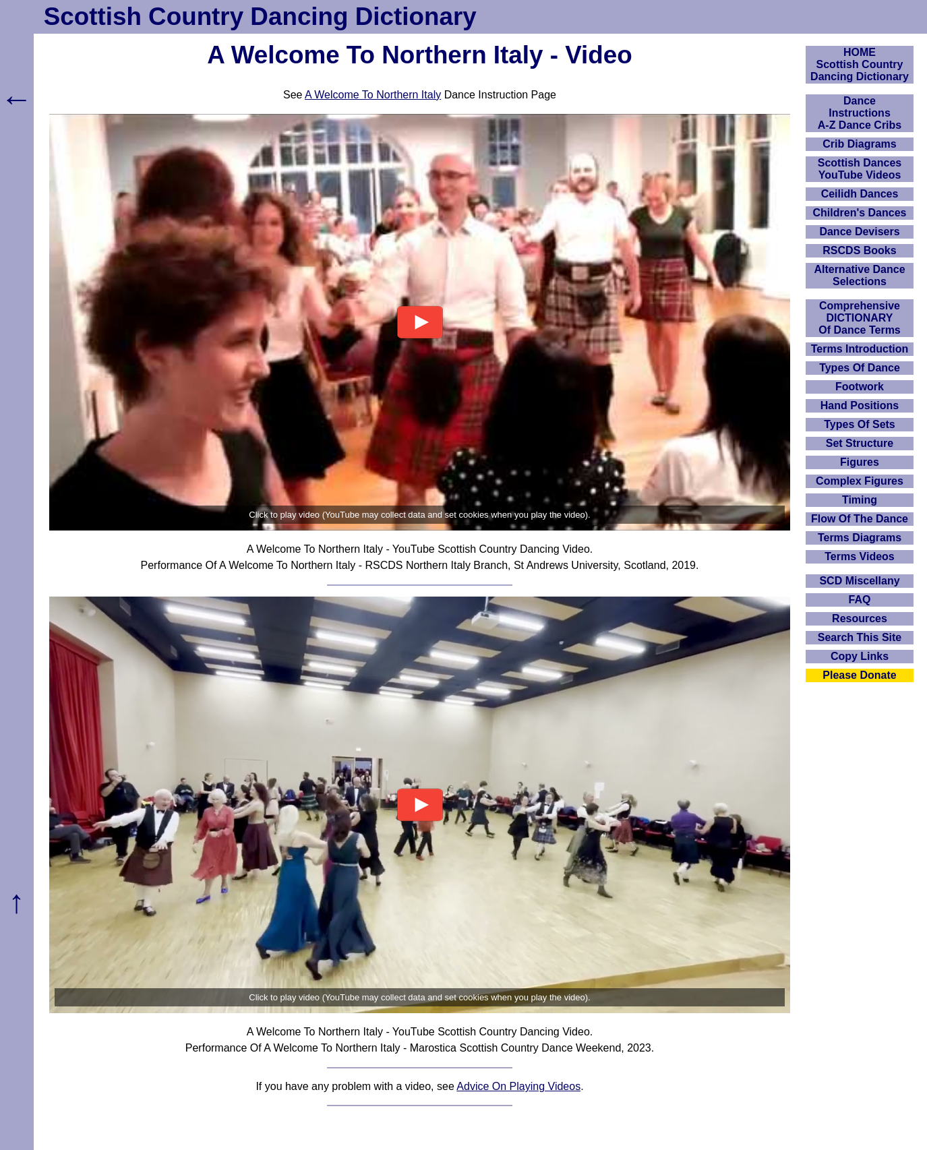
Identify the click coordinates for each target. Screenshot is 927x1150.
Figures (859, 462)
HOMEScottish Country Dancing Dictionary (859, 64)
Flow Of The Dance (859, 518)
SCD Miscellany (859, 580)
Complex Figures (859, 481)
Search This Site (860, 637)
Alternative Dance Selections (859, 275)
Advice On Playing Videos (518, 1086)
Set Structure (859, 443)
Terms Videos (859, 556)
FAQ (860, 599)
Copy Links (860, 656)
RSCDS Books (859, 250)
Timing (859, 500)
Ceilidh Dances (860, 194)
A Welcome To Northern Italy (373, 94)
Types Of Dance (859, 367)
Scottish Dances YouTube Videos (859, 169)
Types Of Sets (859, 424)
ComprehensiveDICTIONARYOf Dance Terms (859, 318)
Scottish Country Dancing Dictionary (260, 16)
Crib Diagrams (859, 144)
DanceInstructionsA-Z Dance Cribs (859, 113)
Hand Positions (859, 405)
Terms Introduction (860, 349)
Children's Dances (860, 212)
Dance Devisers (859, 231)
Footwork (859, 386)
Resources (859, 618)
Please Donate (859, 675)
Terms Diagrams (859, 537)
